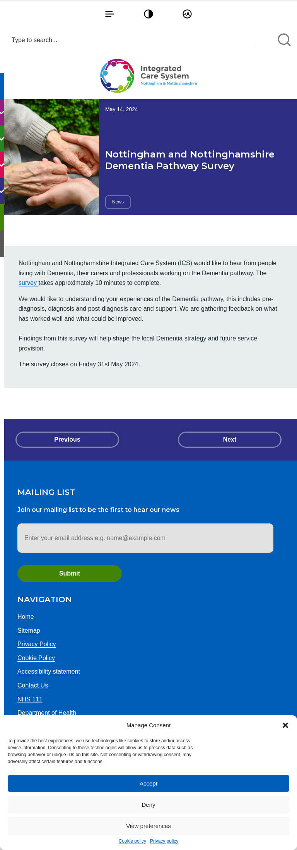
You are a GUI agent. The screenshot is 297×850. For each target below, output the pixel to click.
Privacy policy (164, 841)
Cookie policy (132, 841)
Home (25, 616)
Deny (148, 804)
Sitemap (28, 630)
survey (29, 282)
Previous (67, 439)
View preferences (148, 826)
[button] (285, 725)
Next (230, 439)
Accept (148, 783)
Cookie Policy (36, 658)
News (118, 202)
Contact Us (32, 685)
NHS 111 (30, 699)
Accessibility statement (48, 671)
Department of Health (46, 712)
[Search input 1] (133, 40)
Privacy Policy (36, 644)
